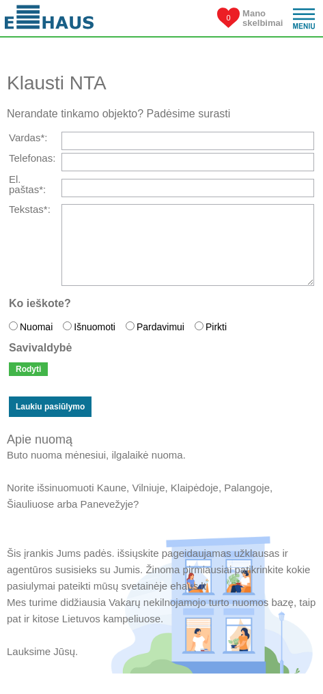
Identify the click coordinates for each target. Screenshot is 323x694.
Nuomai (36, 326)
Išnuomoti (94, 326)
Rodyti (28, 369)
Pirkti (216, 326)
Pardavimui (160, 326)
